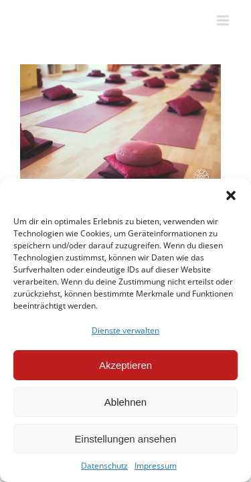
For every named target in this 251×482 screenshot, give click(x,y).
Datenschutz (104, 466)
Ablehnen (125, 402)
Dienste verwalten (125, 330)
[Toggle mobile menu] (224, 20)
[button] (231, 195)
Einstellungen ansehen (126, 439)
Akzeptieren (125, 365)
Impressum (156, 466)
